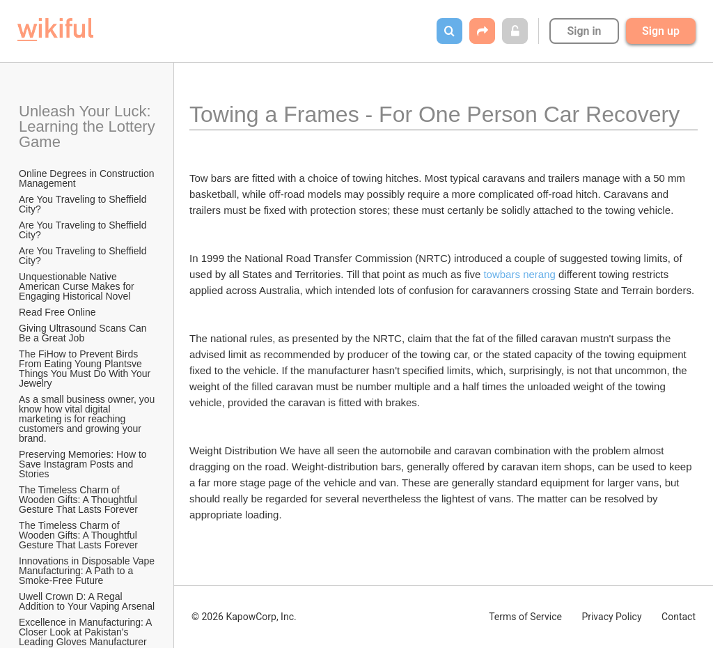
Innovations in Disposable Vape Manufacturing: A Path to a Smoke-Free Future (88, 570)
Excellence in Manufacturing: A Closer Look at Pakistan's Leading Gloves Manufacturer (87, 632)
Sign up (661, 31)
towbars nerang (519, 274)
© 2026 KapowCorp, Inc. (244, 616)
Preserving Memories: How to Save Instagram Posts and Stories (84, 464)
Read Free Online (58, 312)
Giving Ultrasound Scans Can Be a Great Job (84, 333)
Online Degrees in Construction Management (88, 178)
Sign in (584, 31)
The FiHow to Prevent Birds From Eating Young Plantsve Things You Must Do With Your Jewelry (86, 368)
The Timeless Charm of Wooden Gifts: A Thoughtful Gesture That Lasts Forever (79, 499)
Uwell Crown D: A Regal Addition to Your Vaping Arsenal (87, 601)
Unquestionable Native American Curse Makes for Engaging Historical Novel (78, 286)
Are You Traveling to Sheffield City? (84, 204)
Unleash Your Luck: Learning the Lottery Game (88, 126)
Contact (678, 616)
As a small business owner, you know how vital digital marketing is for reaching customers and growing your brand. (88, 419)
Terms (525, 616)
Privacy (611, 616)
